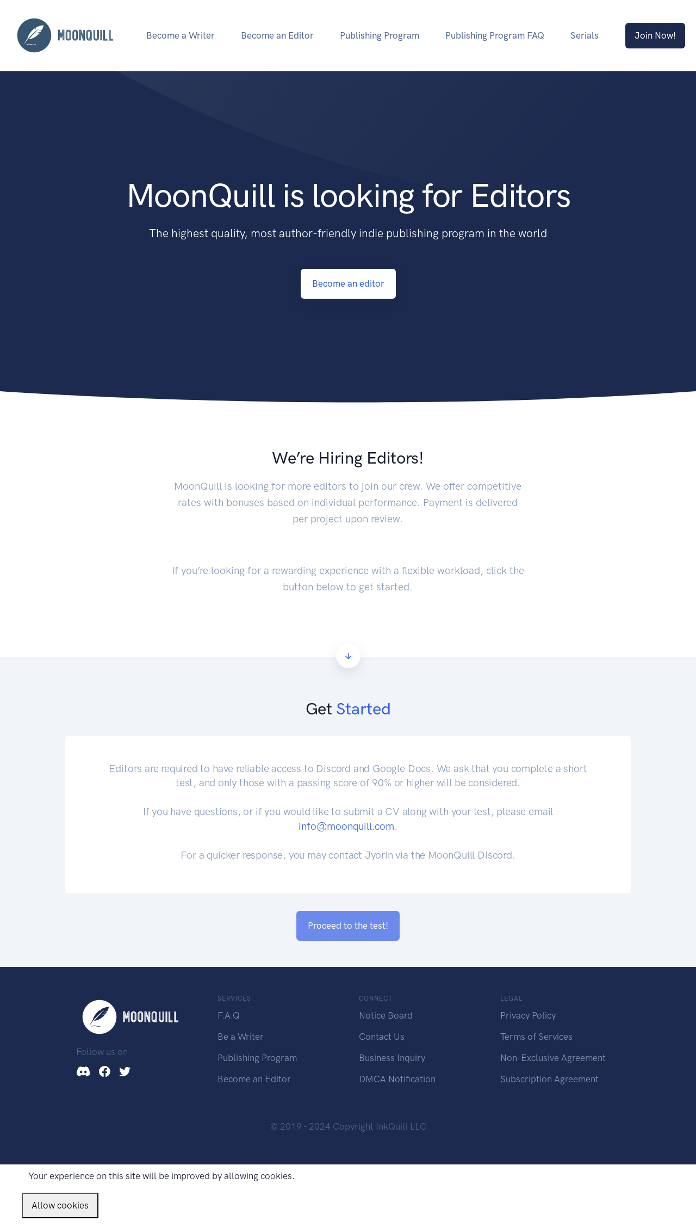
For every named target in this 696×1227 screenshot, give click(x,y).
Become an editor (348, 283)
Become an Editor (277, 35)
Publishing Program (379, 35)
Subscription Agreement (549, 1079)
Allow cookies (60, 1205)
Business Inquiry (392, 1057)
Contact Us (382, 1036)
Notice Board (386, 1015)
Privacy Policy (528, 1015)
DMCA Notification (397, 1079)
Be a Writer (240, 1036)
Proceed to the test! (348, 925)
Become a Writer (180, 35)
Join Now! (655, 35)
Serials (584, 35)
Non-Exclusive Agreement (553, 1057)
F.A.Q (228, 1015)
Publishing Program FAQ (494, 35)
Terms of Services (536, 1036)
